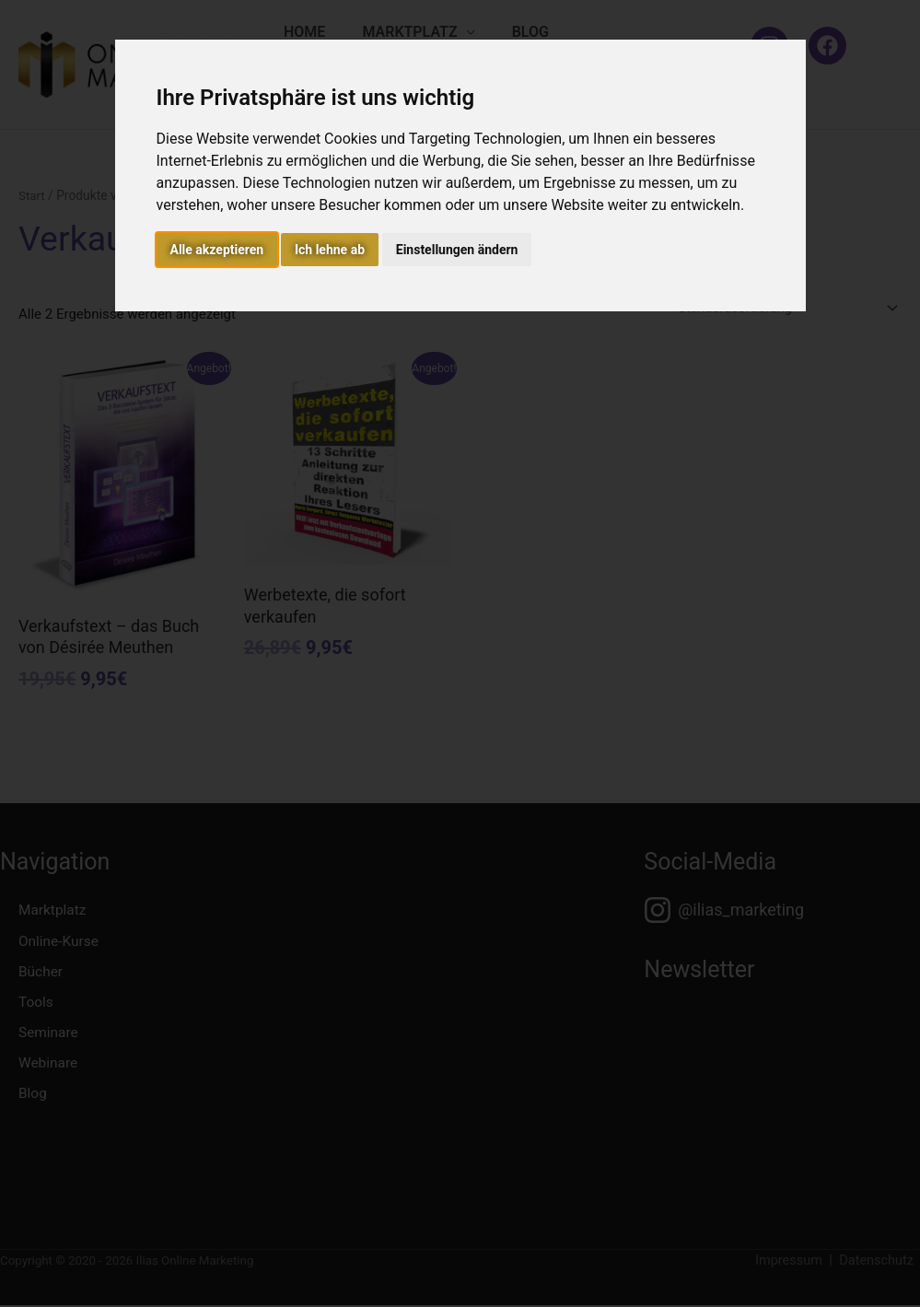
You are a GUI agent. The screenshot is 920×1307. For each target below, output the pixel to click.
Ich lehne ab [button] (330, 249)
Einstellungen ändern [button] (457, 249)
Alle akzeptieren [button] (217, 249)
